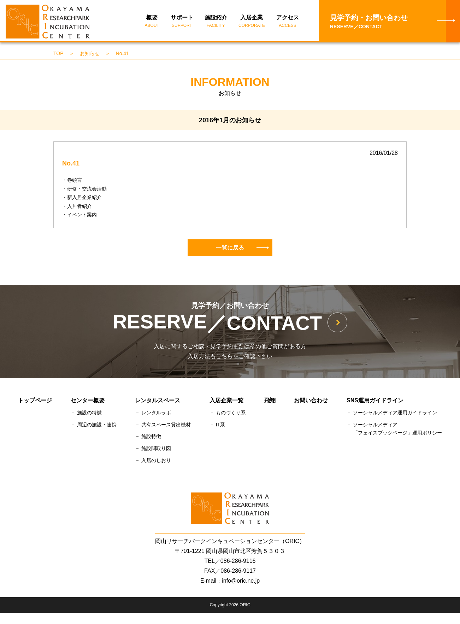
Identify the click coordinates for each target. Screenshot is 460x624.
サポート (182, 22)
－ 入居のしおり (153, 461)
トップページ (35, 401)
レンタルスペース (157, 401)
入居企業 (251, 22)
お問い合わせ (311, 401)
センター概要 (88, 401)
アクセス (287, 22)
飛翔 (270, 401)
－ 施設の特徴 (86, 413)
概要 (152, 22)
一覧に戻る (242, 249)
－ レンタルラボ (153, 413)
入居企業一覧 (226, 401)
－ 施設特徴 (148, 438)
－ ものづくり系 (228, 413)
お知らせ (90, 54)
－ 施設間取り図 (153, 450)
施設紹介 (216, 22)
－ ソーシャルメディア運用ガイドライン (392, 413)
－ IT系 (217, 425)
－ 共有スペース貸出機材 (163, 425)
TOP (58, 54)
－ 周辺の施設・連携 (94, 425)
